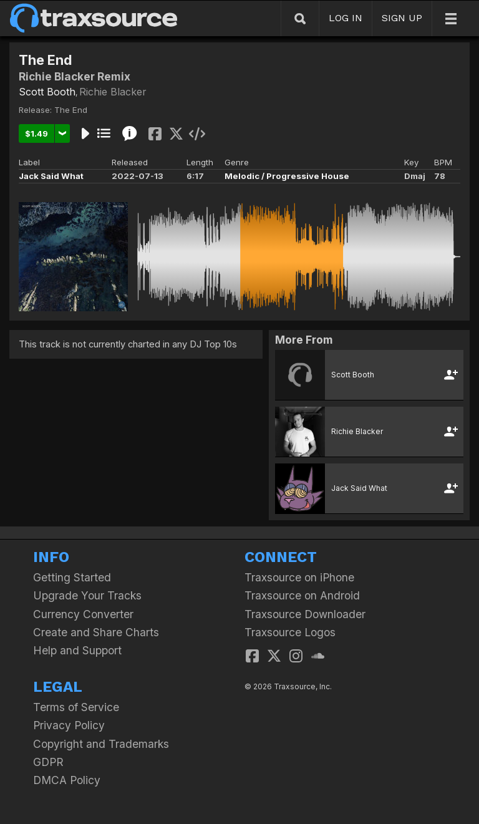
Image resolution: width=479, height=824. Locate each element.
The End (70, 110)
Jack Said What (51, 176)
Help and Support (77, 650)
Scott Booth (47, 91)
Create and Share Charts (96, 632)
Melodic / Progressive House (287, 176)
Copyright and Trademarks (101, 743)
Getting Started (72, 577)
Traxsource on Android (302, 595)
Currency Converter (83, 614)
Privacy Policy (69, 725)
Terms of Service (76, 707)
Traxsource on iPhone (299, 577)
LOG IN (345, 18)
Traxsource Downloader (304, 614)
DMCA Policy (66, 780)
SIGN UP (402, 18)
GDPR (48, 761)
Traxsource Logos (290, 632)
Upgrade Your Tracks (87, 595)
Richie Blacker (113, 91)
